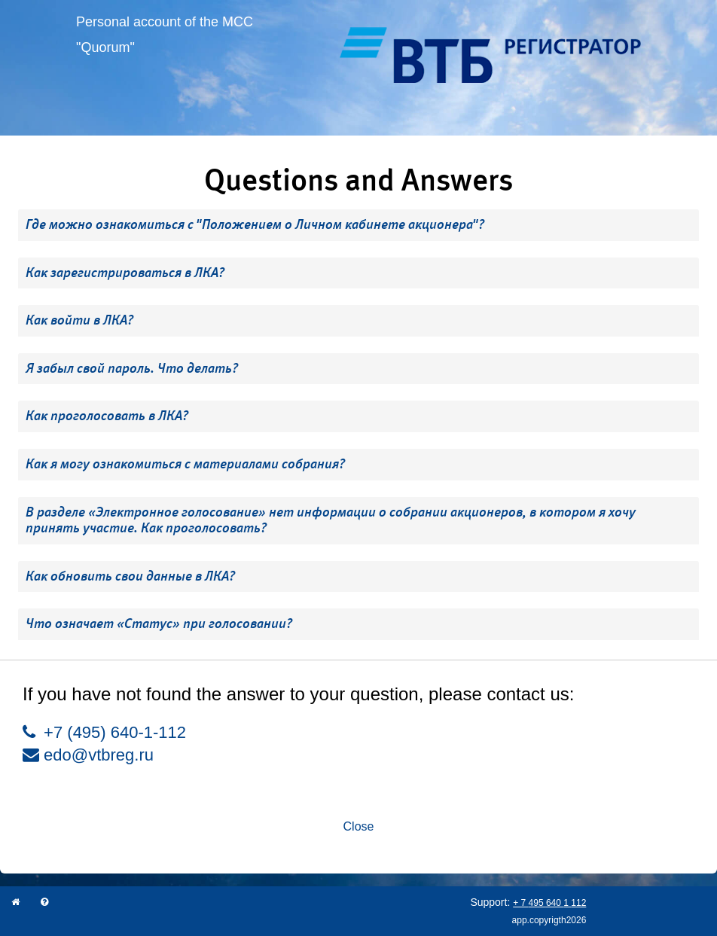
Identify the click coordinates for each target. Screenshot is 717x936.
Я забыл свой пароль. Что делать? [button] (132, 368)
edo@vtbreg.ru (88, 754)
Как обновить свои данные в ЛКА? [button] (130, 576)
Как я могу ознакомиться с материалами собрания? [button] (185, 463)
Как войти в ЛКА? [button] (79, 320)
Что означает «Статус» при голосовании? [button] (159, 623)
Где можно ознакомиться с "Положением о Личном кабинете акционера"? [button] (255, 224)
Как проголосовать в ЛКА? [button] (107, 415)
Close (358, 826)
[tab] (358, 225)
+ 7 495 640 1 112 (549, 903)
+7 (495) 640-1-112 (104, 732)
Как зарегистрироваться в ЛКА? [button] (125, 272)
